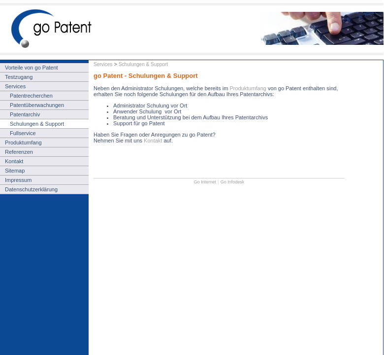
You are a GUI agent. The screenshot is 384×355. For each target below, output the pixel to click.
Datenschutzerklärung (31, 189)
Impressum (18, 180)
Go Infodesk (233, 181)
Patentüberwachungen (37, 105)
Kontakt (153, 140)
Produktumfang (248, 88)
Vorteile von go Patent (31, 68)
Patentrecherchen (31, 96)
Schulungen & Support (143, 64)
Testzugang (18, 77)
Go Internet (205, 181)
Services (103, 64)
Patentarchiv (25, 114)
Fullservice (23, 133)
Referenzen (19, 152)
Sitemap (15, 171)
